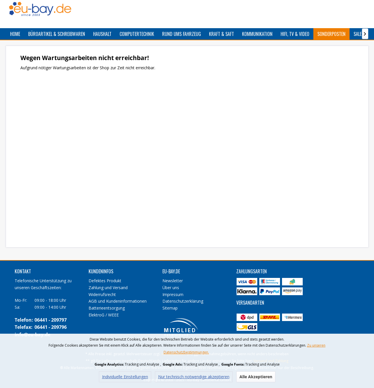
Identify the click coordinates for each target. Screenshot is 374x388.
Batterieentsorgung (107, 308)
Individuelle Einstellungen (125, 376)
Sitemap (170, 308)
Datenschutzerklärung (182, 301)
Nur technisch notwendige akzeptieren (193, 376)
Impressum (172, 294)
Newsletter (172, 280)
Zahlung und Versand (108, 287)
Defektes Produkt (105, 280)
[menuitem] (15, 34)
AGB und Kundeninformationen (118, 301)
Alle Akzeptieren (255, 376)
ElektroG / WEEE (104, 315)
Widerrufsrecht (102, 294)
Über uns (170, 287)
